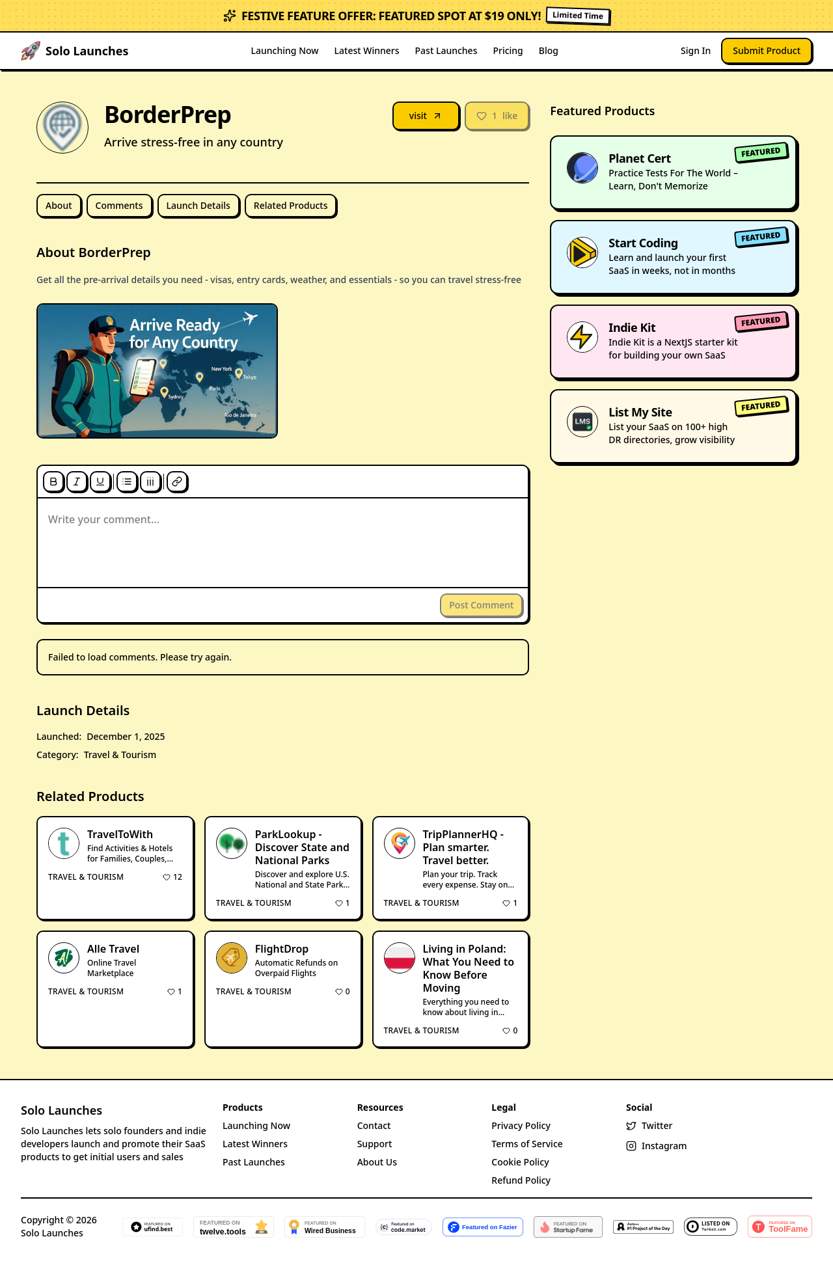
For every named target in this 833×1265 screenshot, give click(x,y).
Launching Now (285, 50)
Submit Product (766, 50)
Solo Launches (61, 1110)
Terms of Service (526, 1143)
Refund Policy (521, 1180)
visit (426, 115)
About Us (377, 1162)
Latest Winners (367, 50)
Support (374, 1143)
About (59, 205)
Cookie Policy (520, 1162)
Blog (548, 50)
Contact (374, 1125)
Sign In (696, 50)
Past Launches (446, 50)
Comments (119, 205)
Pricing (508, 50)
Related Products (291, 205)
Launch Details (198, 205)
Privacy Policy (520, 1125)
